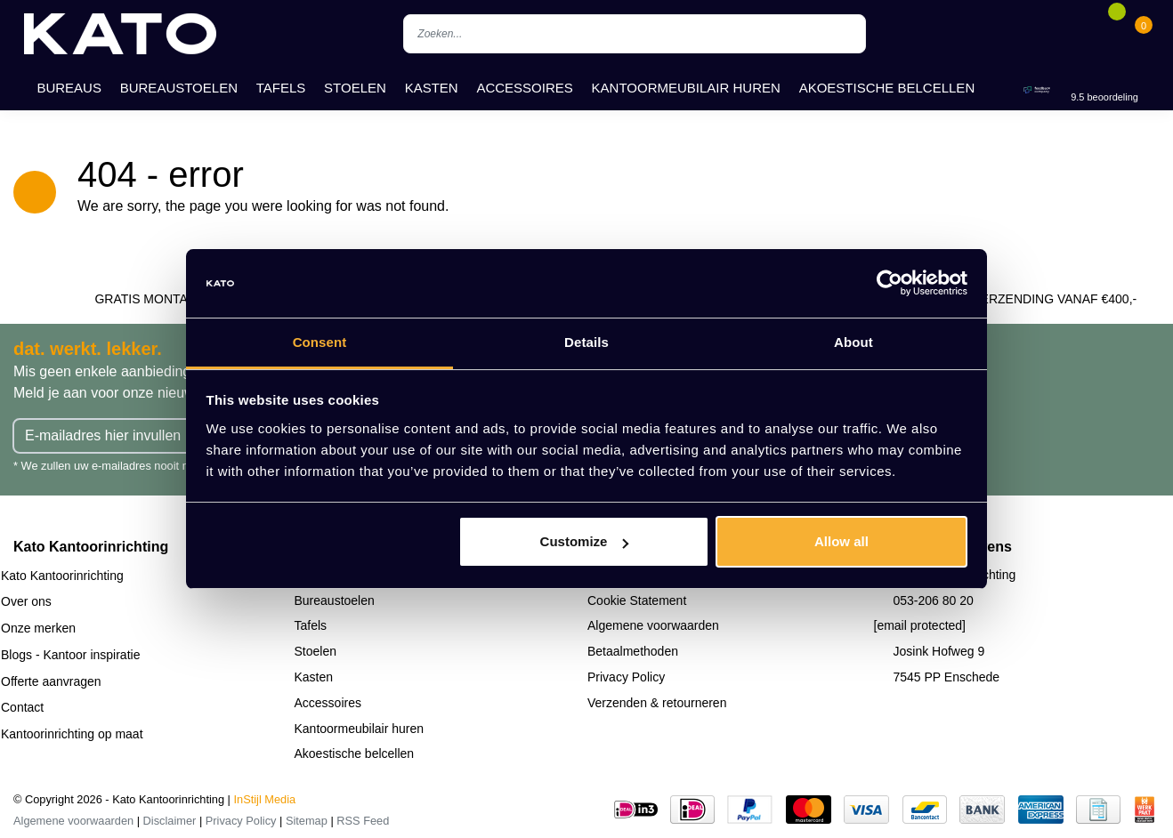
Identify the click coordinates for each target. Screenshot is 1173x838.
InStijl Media (265, 799)
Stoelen (355, 87)
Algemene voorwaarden (653, 625)
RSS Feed (362, 820)
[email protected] (920, 625)
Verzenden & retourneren (656, 703)
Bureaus (68, 87)
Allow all (841, 541)
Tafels (281, 87)
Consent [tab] (320, 342)
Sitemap (307, 820)
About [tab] (853, 342)
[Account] (1089, 33)
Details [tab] (586, 342)
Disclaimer (170, 820)
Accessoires (524, 87)
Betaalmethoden (632, 651)
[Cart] (1144, 33)
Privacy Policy (626, 677)
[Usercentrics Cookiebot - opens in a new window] (889, 283)
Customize (584, 541)
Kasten (431, 87)
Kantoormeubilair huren (686, 87)
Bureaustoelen (179, 87)
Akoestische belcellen (887, 87)
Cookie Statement (636, 600)
